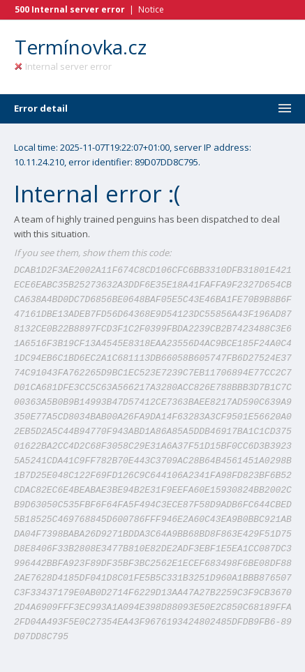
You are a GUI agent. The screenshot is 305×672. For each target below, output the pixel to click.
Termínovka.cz (81, 46)
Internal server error (63, 66)
